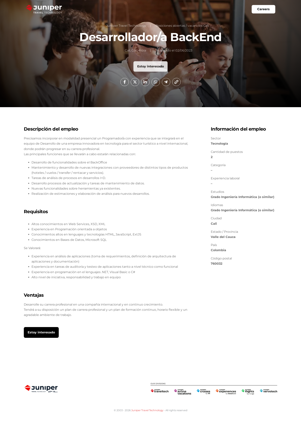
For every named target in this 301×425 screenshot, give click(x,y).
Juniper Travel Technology (147, 410)
